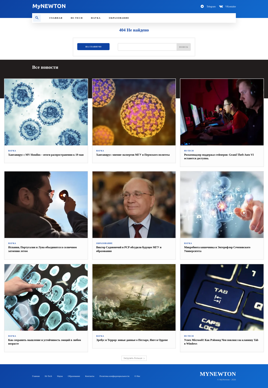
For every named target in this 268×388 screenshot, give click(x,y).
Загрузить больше (134, 358)
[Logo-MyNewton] (81, 6)
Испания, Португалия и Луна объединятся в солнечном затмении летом (39, 249)
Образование (104, 243)
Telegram (211, 6)
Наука (12, 151)
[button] (37, 18)
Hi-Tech (188, 151)
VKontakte (230, 6)
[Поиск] (183, 47)
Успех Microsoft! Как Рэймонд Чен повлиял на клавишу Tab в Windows (216, 341)
